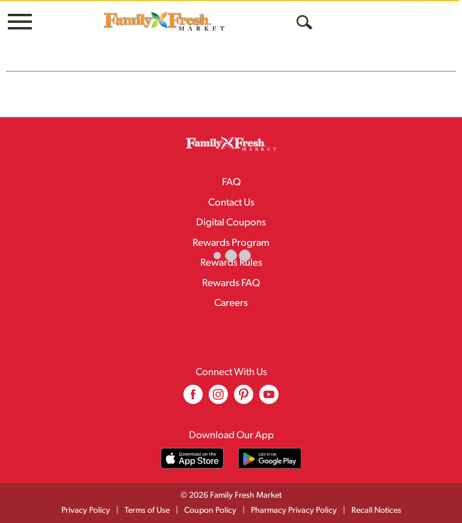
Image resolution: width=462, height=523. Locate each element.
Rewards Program (231, 243)
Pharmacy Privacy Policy (294, 510)
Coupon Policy (210, 510)
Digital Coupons (231, 223)
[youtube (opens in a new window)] (269, 399)
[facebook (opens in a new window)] (193, 399)
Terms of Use (147, 510)
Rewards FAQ (231, 283)
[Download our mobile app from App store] (192, 458)
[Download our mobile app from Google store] (269, 458)
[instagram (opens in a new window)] (218, 399)
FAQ (231, 182)
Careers (231, 303)
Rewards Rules (231, 263)
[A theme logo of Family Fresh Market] (164, 21)
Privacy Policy (85, 510)
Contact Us (231, 203)
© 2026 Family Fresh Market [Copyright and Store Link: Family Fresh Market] (231, 495)
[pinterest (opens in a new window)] (243, 399)
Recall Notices (376, 510)
